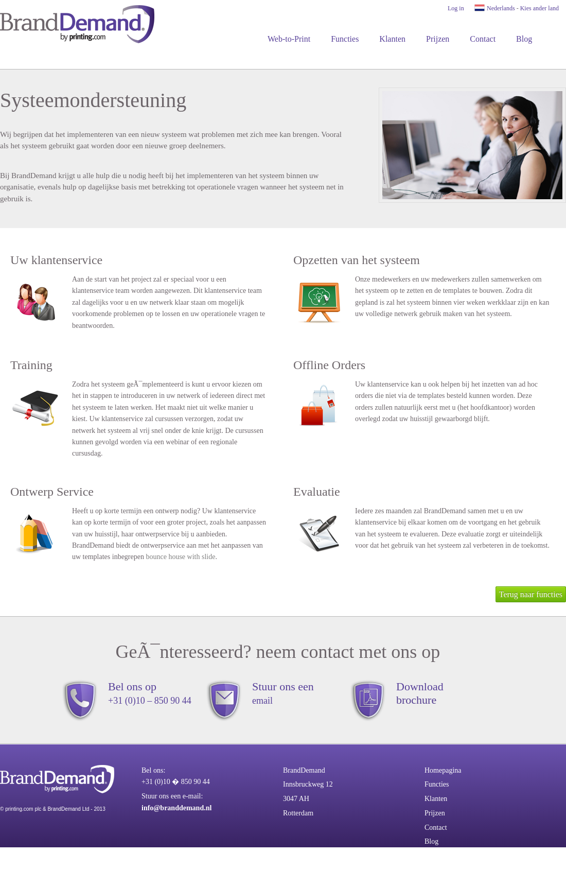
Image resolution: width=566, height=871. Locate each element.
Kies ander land (539, 8)
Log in (456, 8)
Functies (345, 38)
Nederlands (501, 8)
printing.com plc (23, 809)
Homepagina (443, 770)
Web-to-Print (289, 38)
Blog (524, 38)
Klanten (392, 38)
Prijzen (437, 38)
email (262, 700)
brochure (416, 699)
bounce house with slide (180, 557)
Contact (483, 38)
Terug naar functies (530, 594)
